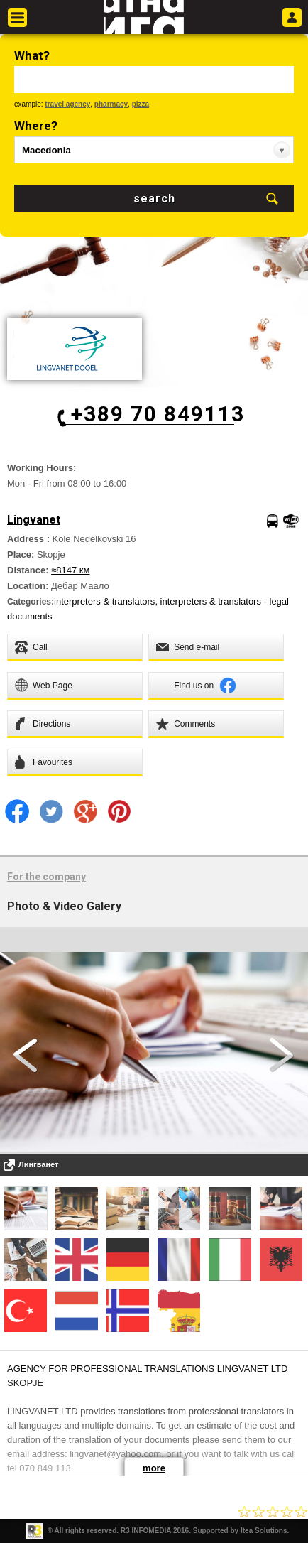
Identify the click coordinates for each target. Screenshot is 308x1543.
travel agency (67, 104)
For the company (46, 876)
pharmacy (111, 104)
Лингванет (38, 1164)
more (154, 1468)
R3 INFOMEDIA (146, 1530)
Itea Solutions (264, 1530)
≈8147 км (70, 570)
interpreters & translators (104, 601)
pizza (140, 104)
